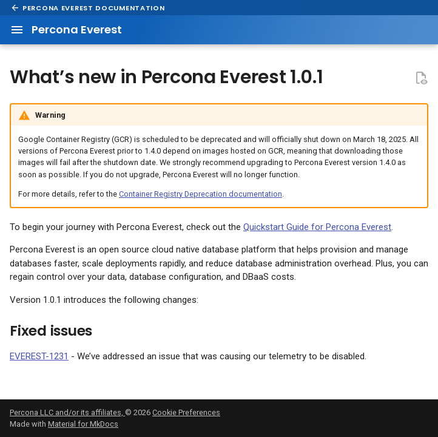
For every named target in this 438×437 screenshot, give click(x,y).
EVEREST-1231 (39, 356)
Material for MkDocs (83, 424)
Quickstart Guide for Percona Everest (317, 227)
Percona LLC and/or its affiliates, (67, 412)
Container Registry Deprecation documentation (200, 193)
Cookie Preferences (186, 412)
